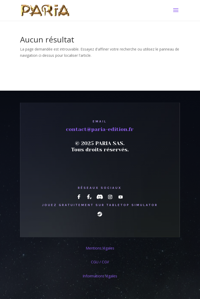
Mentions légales (100, 248)
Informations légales (100, 275)
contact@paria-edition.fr (100, 129)
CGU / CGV (100, 261)
